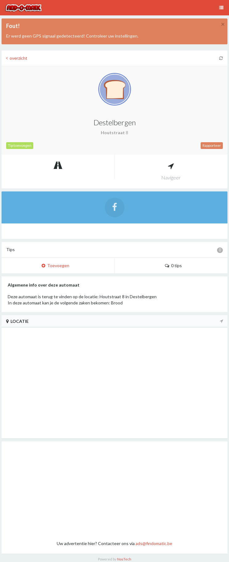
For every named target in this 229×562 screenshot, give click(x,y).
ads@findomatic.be (154, 543)
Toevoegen (55, 265)
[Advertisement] (114, 491)
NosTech (124, 559)
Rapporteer (211, 145)
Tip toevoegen (19, 145)
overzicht (16, 58)
